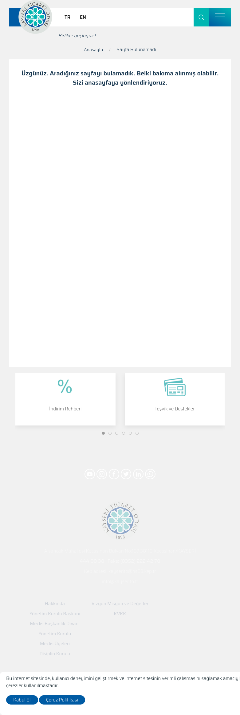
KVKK (120, 613)
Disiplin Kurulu (54, 653)
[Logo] (35, 17)
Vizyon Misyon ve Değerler (120, 603)
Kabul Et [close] (22, 700)
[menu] (220, 17)
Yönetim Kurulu (55, 633)
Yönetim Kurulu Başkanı (55, 613)
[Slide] (103, 433)
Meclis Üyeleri (55, 643)
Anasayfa (93, 49)
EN (83, 17)
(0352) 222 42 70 (140, 561)
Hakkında (55, 603)
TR (67, 17)
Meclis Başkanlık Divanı (55, 623)
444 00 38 (92, 561)
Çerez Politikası (62, 700)
